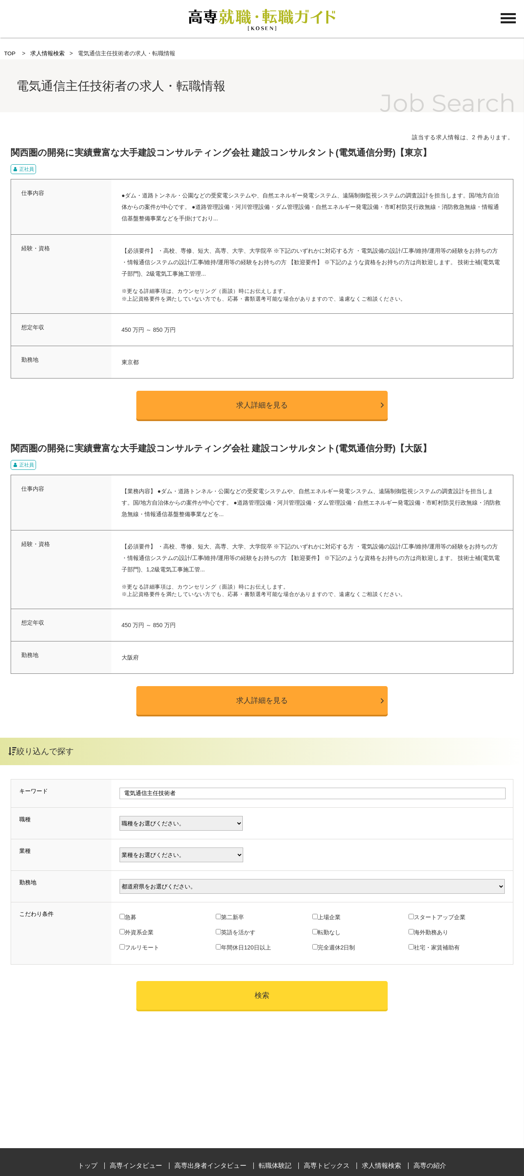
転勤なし (329, 932)
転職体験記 (275, 1165)
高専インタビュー (136, 1165)
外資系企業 (139, 932)
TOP (10, 53)
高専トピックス (327, 1165)
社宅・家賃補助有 (437, 947)
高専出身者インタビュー (210, 1165)
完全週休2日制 (336, 947)
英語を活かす (238, 932)
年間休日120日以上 (246, 947)
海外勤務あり (431, 932)
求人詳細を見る (262, 405)
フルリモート (142, 947)
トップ (87, 1165)
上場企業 (329, 917)
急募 (130, 917)
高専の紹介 (429, 1165)
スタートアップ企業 (439, 917)
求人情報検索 (47, 53)
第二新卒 (232, 917)
